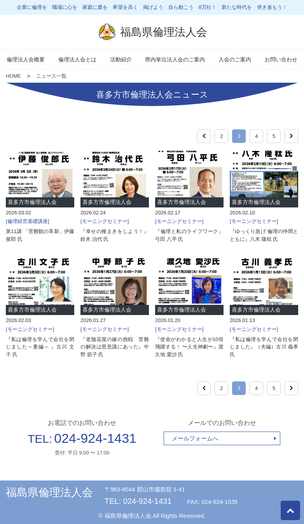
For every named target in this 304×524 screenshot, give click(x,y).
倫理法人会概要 (26, 59)
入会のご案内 (234, 59)
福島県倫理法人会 (49, 492)
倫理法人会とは (77, 59)
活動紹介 (121, 59)
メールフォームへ (195, 438)
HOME (13, 76)
